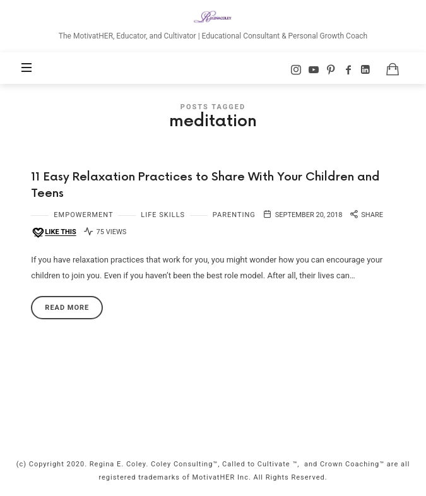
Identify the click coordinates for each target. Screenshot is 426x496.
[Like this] (53, 232)
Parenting (234, 215)
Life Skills (163, 215)
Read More (67, 308)
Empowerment (83, 215)
